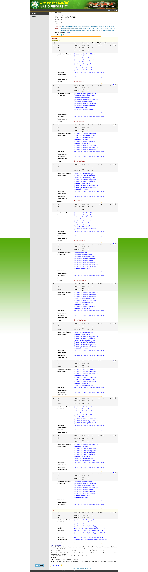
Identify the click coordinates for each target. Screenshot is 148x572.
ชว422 (106, 28)
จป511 (100, 26)
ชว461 (66, 30)
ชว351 (70, 28)
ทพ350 (87, 30)
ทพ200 (83, 30)
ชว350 (66, 28)
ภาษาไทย (111, 10)
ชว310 (112, 26)
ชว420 (98, 28)
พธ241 (100, 30)
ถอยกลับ (34, 16)
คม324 (83, 26)
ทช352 (79, 30)
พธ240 (95, 30)
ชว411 (82, 28)
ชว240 (108, 26)
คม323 (67, 26)
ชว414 (94, 28)
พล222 (104, 30)
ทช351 (75, 30)
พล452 (108, 30)
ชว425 (62, 30)
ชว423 (110, 28)
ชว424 (114, 28)
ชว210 (104, 26)
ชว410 (78, 28)
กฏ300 (63, 26)
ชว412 (86, 28)
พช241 (91, 30)
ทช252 (71, 30)
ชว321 (62, 28)
